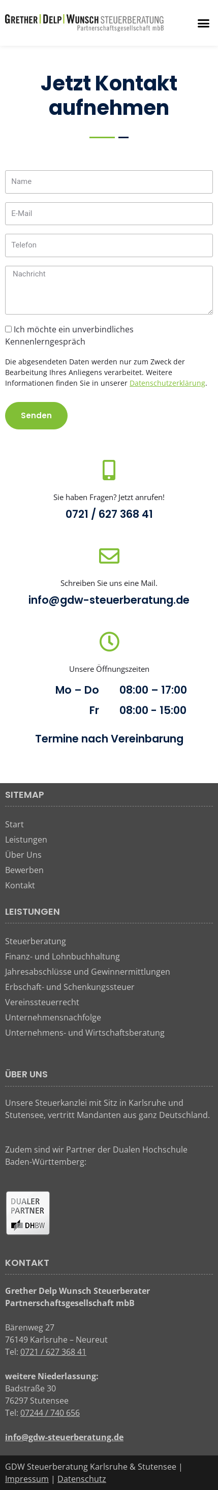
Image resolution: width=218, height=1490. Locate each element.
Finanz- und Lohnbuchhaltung (62, 956)
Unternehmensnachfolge (53, 1017)
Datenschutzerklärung (167, 383)
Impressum (27, 1478)
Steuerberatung (35, 941)
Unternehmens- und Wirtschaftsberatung (85, 1032)
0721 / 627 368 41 (109, 514)
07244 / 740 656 (50, 1412)
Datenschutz (81, 1478)
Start (14, 824)
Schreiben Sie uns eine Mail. (109, 583)
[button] (203, 23)
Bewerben (24, 870)
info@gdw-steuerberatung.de (109, 600)
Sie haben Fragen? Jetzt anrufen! (109, 497)
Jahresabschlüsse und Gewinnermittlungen (87, 971)
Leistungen (26, 839)
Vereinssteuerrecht (42, 1002)
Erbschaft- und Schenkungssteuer (70, 986)
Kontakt (20, 885)
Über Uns (23, 854)
